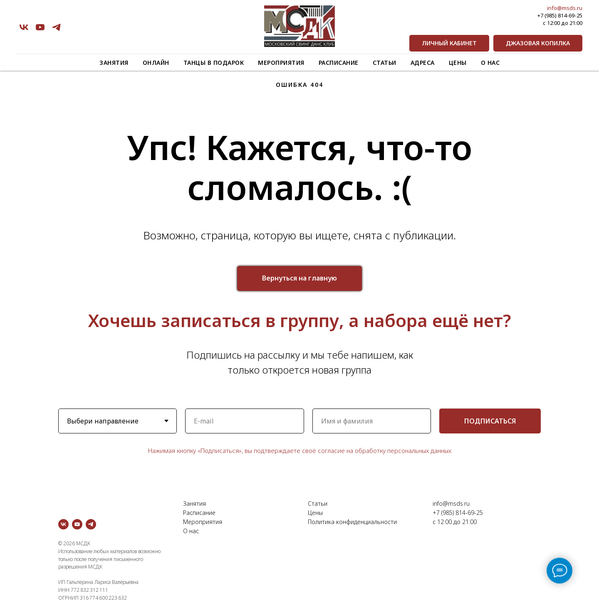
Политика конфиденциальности (352, 522)
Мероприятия (281, 62)
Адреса (423, 62)
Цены (458, 62)
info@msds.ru (564, 8)
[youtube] (40, 27)
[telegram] (56, 27)
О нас (490, 62)
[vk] (24, 27)
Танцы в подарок (213, 62)
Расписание (339, 62)
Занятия (114, 62)
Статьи (384, 62)
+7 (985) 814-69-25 (559, 15)
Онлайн (156, 62)
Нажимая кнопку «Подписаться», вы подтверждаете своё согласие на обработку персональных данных (299, 450)
